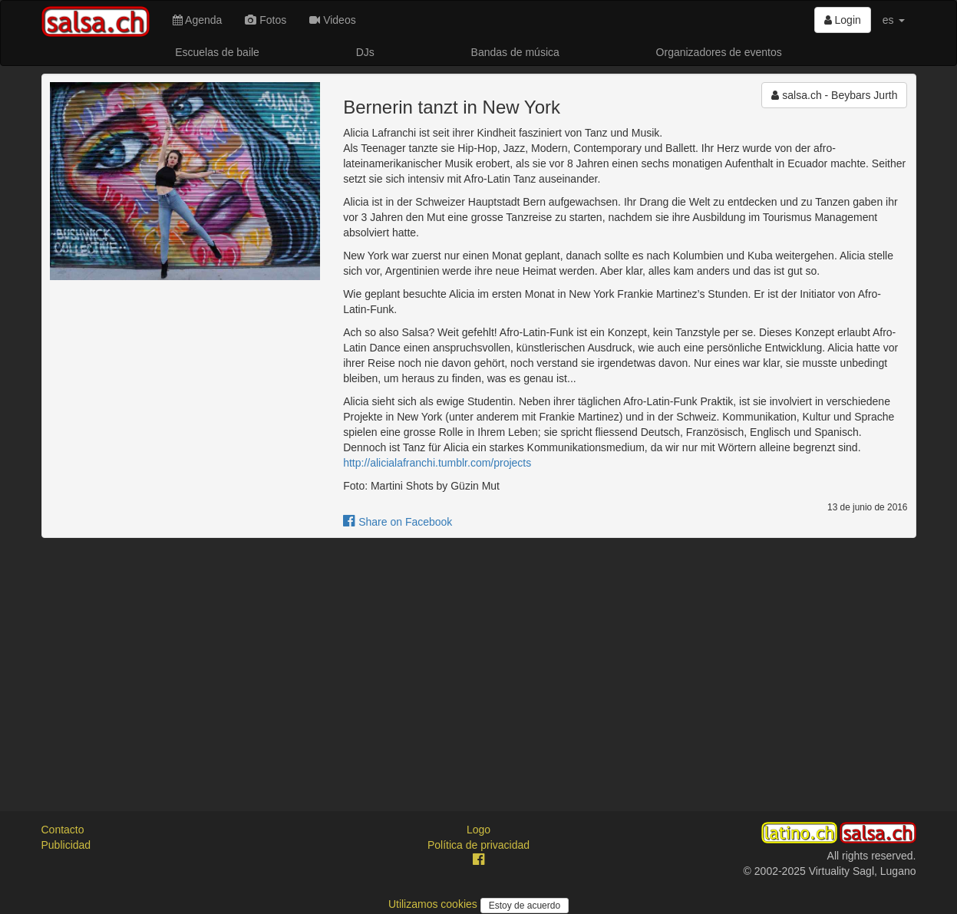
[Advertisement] (479, 660)
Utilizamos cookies (434, 904)
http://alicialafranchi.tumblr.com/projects (437, 463)
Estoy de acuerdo (524, 905)
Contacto (62, 829)
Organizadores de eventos (719, 52)
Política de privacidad (478, 845)
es (894, 20)
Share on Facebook (397, 522)
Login (842, 20)
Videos (332, 20)
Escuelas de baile (217, 52)
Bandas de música (515, 52)
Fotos (265, 20)
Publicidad (66, 845)
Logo (478, 829)
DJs (365, 52)
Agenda (197, 20)
